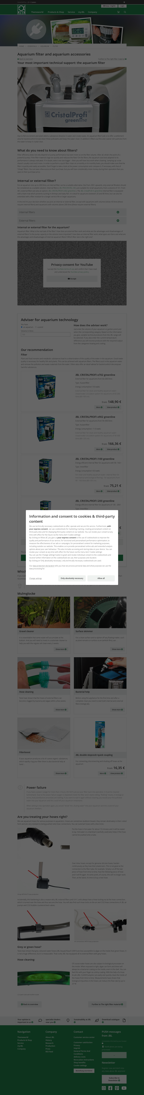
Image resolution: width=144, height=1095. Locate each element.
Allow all (101, 578)
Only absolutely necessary (72, 578)
